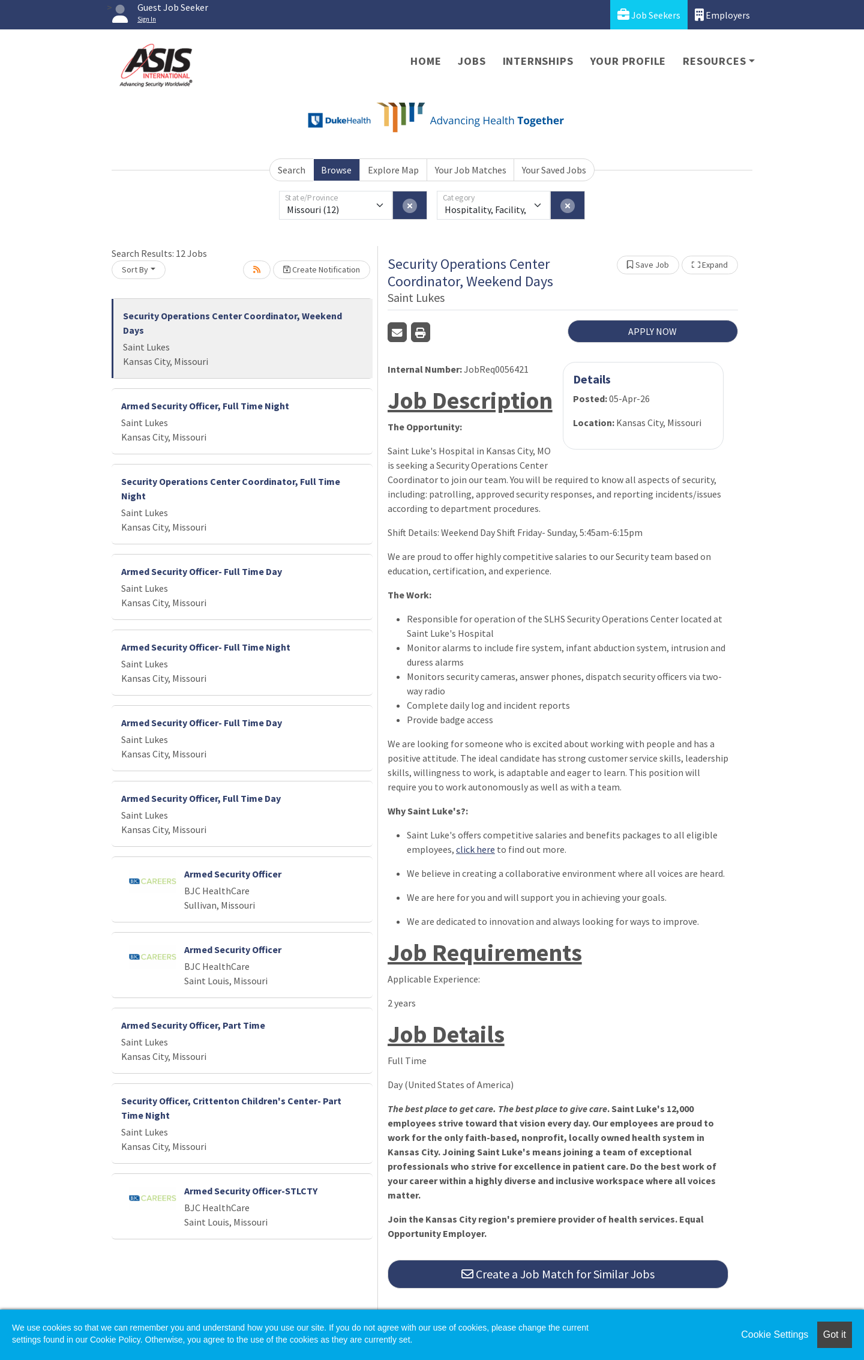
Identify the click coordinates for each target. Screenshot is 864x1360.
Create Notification (321, 269)
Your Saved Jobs (554, 170)
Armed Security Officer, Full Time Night (205, 406)
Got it (834, 1334)
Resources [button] (714, 61)
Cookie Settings (774, 1334)
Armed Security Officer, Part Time (193, 1025)
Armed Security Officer (232, 874)
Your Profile (628, 61)
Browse (336, 170)
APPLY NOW (652, 331)
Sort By (135, 269)
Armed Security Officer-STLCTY (250, 1191)
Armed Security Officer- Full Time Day (201, 571)
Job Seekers (648, 14)
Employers (722, 14)
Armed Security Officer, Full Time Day (201, 798)
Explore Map (393, 170)
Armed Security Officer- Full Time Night (205, 647)
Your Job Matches (470, 170)
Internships (538, 61)
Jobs (471, 61)
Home (425, 61)
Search (291, 170)
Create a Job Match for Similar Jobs (558, 1273)
